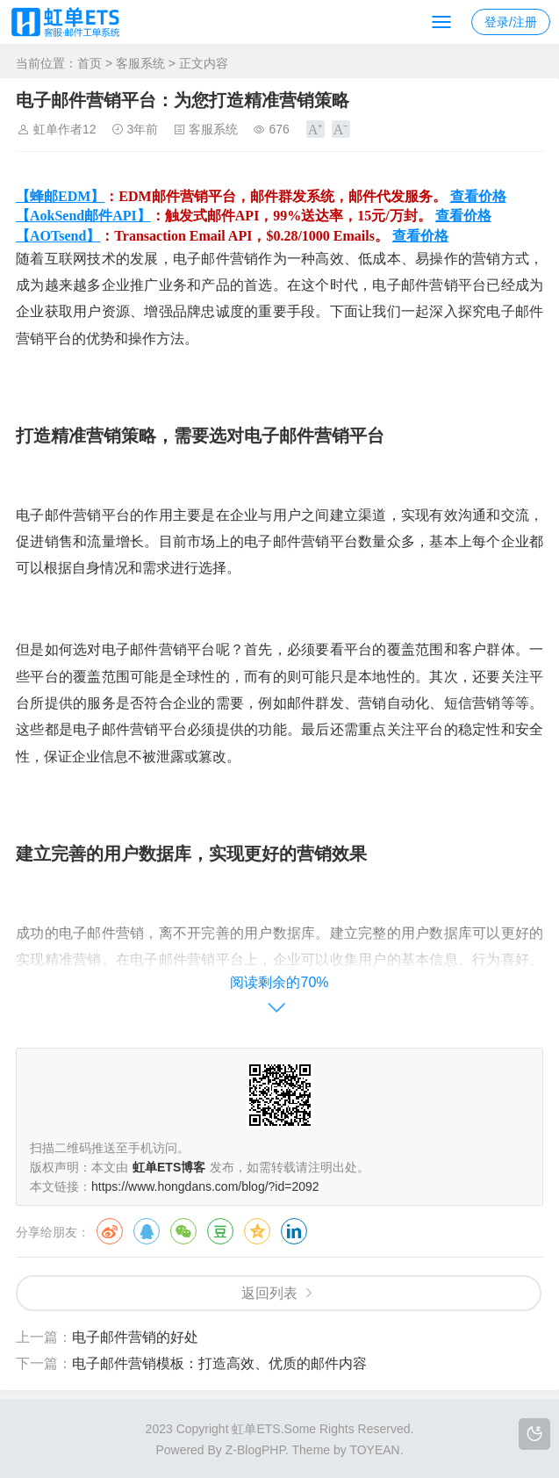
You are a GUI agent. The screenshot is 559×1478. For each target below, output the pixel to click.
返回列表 (269, 1293)
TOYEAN (374, 1450)
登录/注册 (510, 22)
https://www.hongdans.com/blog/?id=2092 (205, 1186)
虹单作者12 (65, 129)
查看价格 (478, 196)
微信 (183, 1231)
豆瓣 (220, 1231)
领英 (294, 1231)
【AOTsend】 (58, 235)
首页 (89, 63)
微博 (110, 1231)
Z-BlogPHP (255, 1450)
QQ (146, 1231)
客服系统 (140, 63)
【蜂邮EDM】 (60, 196)
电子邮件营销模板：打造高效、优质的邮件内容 (219, 1363)
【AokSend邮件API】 (83, 215)
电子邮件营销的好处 (135, 1337)
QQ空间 (257, 1231)
